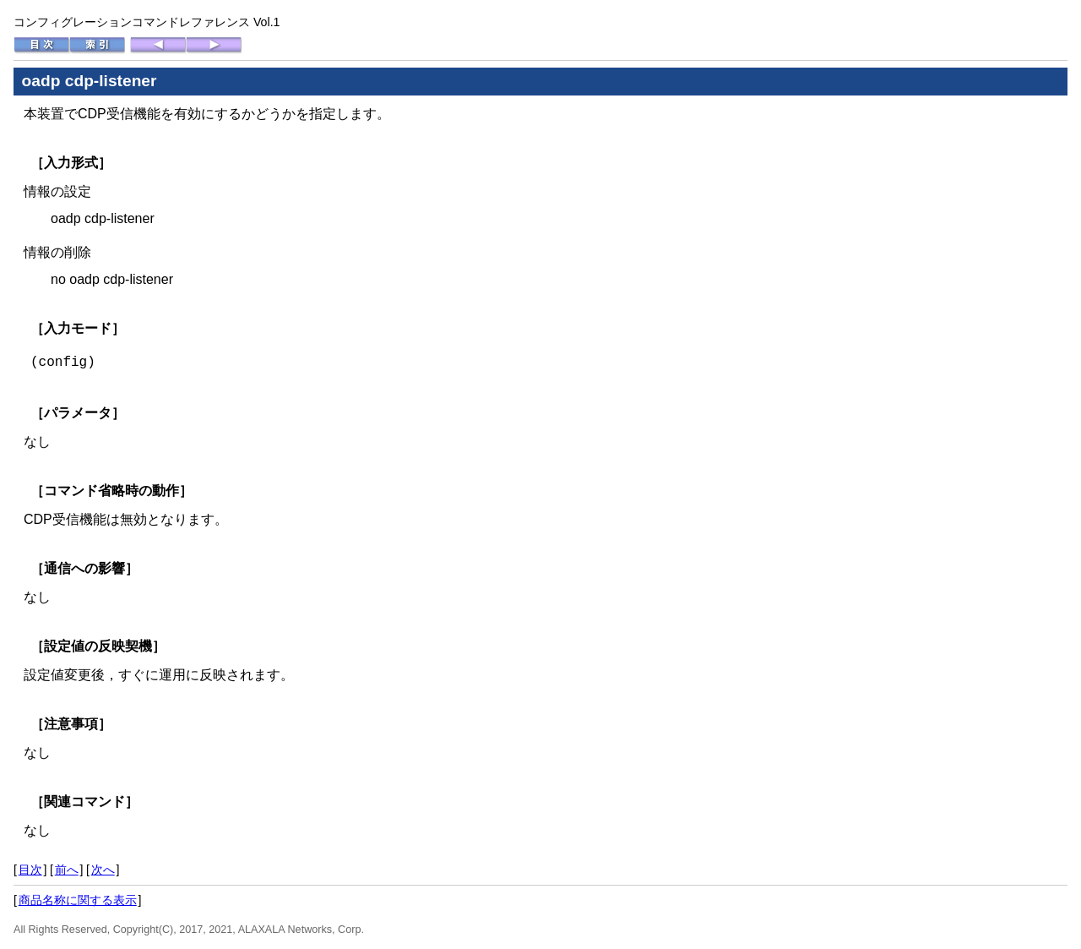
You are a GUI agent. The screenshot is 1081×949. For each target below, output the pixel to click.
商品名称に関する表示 (78, 900)
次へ (103, 869)
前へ (67, 869)
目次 (30, 869)
